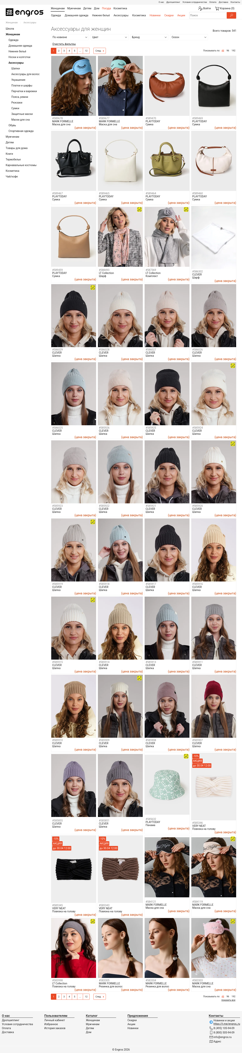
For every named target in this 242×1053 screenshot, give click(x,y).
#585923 (57, 505)
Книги (9, 153)
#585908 (151, 740)
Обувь (12, 125)
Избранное (51, 1024)
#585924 (197, 427)
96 (227, 50)
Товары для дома (17, 148)
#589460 (197, 193)
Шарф (102, 276)
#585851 (104, 820)
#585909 (104, 740)
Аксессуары (121, 15)
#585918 (104, 583)
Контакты (235, 2)
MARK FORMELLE (62, 121)
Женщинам (12, 22)
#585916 (197, 583)
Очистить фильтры (64, 44)
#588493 (104, 269)
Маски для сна (20, 119)
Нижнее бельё (101, 15)
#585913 (151, 662)
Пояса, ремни (19, 96)
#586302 (197, 271)
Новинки (155, 15)
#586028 (104, 349)
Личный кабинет (54, 1020)
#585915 (57, 662)
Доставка (223, 2)
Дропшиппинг (173, 2)
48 (223, 50)
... (80, 50)
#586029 (57, 349)
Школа (10, 28)
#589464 (151, 193)
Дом (88, 1032)
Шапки (15, 68)
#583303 (197, 980)
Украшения (18, 79)
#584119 (197, 901)
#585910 (57, 740)
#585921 (151, 505)
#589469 (197, 118)
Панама (150, 825)
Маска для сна (61, 124)
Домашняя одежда (76, 15)
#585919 (57, 583)
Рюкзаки (16, 102)
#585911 (197, 662)
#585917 (151, 583)
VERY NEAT (199, 825)
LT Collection (106, 273)
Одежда (56, 15)
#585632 (151, 819)
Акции (181, 15)
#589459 (57, 269)
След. (99, 51)
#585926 (104, 427)
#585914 (104, 662)
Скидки (169, 15)
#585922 (104, 505)
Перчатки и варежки (24, 91)
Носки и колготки (19, 57)
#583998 (57, 980)
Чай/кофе (12, 176)
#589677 (104, 118)
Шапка (56, 355)
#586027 (151, 349)
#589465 (104, 193)
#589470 (151, 118)
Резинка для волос (111, 986)
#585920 (197, 505)
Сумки (15, 108)
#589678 (57, 118)
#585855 (57, 820)
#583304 (151, 980)
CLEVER (197, 274)
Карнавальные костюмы (21, 165)
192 (233, 50)
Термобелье (13, 159)
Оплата (212, 2)
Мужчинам (12, 136)
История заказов (54, 1028)
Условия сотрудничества (194, 2)
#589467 (57, 193)
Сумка (149, 124)
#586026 (197, 349)
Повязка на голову (204, 828)
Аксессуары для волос (25, 74)
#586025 (57, 427)
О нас (161, 2)
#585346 (197, 822)
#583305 (104, 980)
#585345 (57, 905)
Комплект (152, 276)
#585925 (151, 427)
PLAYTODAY (153, 121)
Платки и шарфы (21, 85)
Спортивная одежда (21, 131)
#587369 (151, 269)
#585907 (197, 740)
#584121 (151, 901)
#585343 (104, 905)
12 (86, 50)
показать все (228, 1000)
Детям (10, 142)
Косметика (139, 15)
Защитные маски (22, 113)
